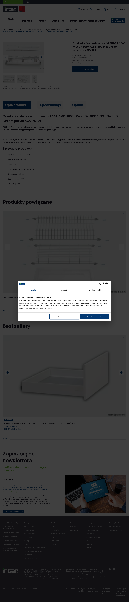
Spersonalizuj (64, 317)
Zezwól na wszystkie (94, 317)
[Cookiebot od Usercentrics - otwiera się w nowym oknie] (101, 284)
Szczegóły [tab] (64, 290)
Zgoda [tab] (33, 290)
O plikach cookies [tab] (95, 290)
